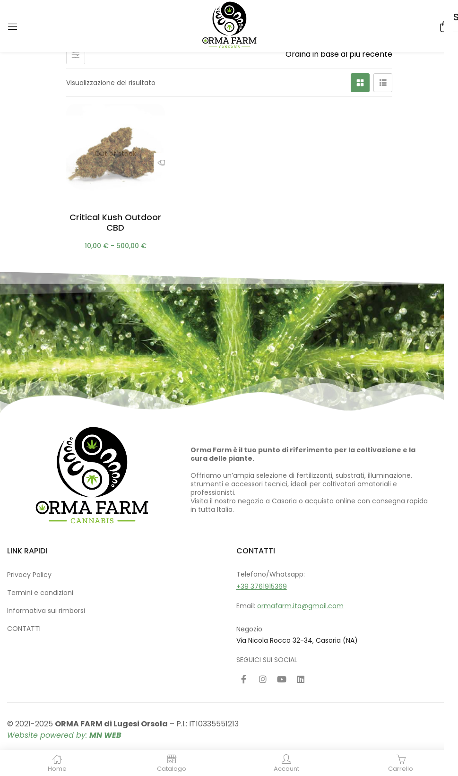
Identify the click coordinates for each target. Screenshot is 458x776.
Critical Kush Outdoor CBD (115, 222)
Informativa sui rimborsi (46, 610)
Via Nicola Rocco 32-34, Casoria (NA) (297, 640)
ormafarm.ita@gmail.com (300, 606)
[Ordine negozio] (335, 54)
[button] (444, 26)
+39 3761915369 (261, 586)
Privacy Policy (29, 574)
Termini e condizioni (40, 592)
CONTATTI (24, 628)
